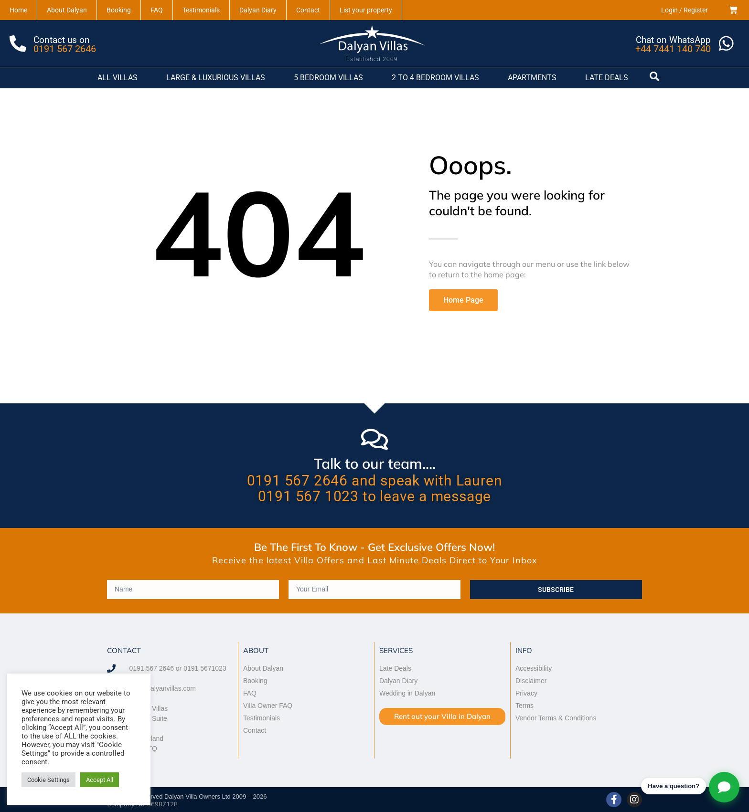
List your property (366, 10)
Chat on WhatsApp (672, 39)
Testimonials (201, 10)
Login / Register (684, 10)
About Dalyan (67, 10)
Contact (308, 10)
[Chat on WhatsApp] (726, 43)
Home (18, 10)
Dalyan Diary (258, 10)
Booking (119, 10)
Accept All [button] (99, 779)
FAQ (156, 10)
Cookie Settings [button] (48, 779)
